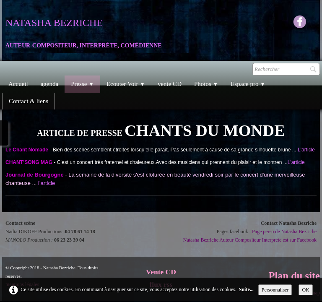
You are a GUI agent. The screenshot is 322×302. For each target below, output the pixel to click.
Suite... (246, 289)
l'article (46, 183)
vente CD (170, 84)
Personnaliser (275, 290)
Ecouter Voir (125, 84)
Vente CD (161, 272)
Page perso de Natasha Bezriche (284, 231)
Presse (82, 84)
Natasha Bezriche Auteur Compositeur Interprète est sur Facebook (250, 240)
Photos (206, 84)
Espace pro (248, 84)
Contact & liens (28, 101)
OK (305, 290)
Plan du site (294, 275)
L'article (306, 150)
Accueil (18, 84)
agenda (49, 84)
